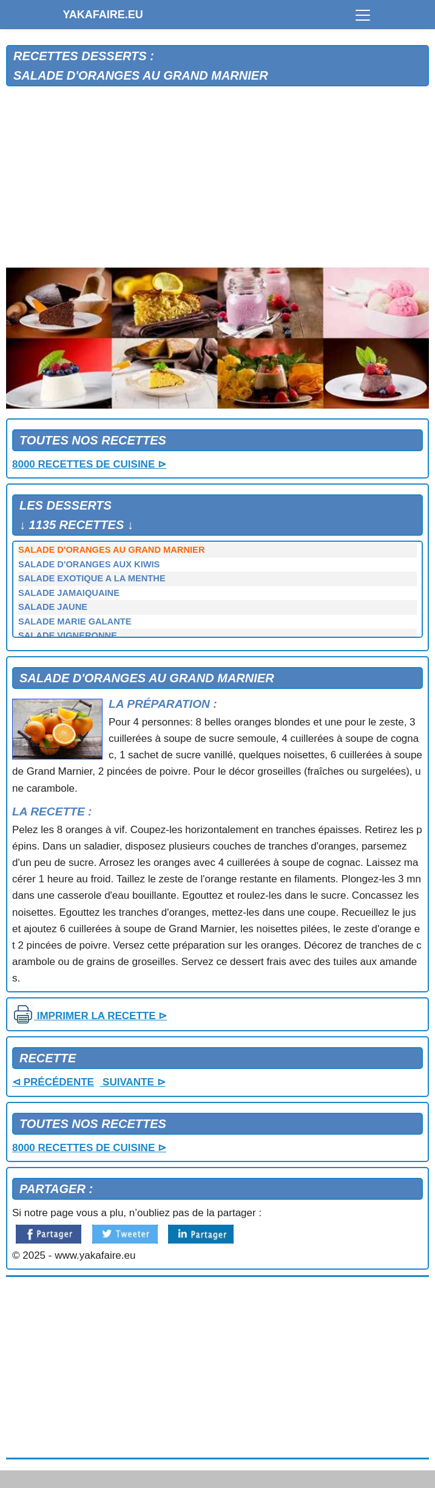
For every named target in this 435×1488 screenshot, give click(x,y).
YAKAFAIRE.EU (103, 15)
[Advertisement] (217, 177)
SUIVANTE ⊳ (132, 1082)
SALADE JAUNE (52, 607)
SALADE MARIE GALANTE (74, 621)
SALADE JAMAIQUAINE (69, 593)
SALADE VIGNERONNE (67, 635)
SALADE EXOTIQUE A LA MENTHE (92, 578)
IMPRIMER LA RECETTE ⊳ (89, 1016)
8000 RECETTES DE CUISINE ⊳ (89, 464)
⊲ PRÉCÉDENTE (53, 1082)
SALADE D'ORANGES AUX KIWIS (89, 564)
